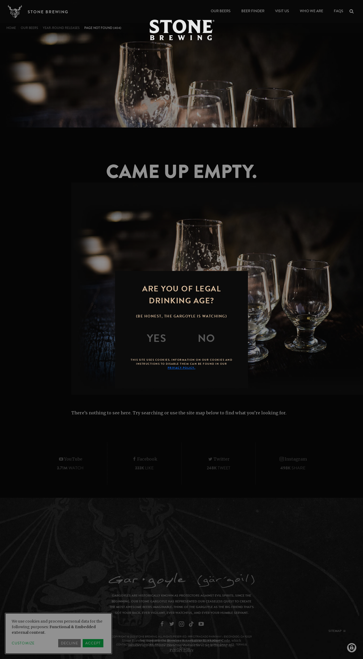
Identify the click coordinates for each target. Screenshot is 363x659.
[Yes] (156, 338)
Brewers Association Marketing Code (198, 641)
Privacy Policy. (182, 368)
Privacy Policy (181, 650)
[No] (206, 338)
